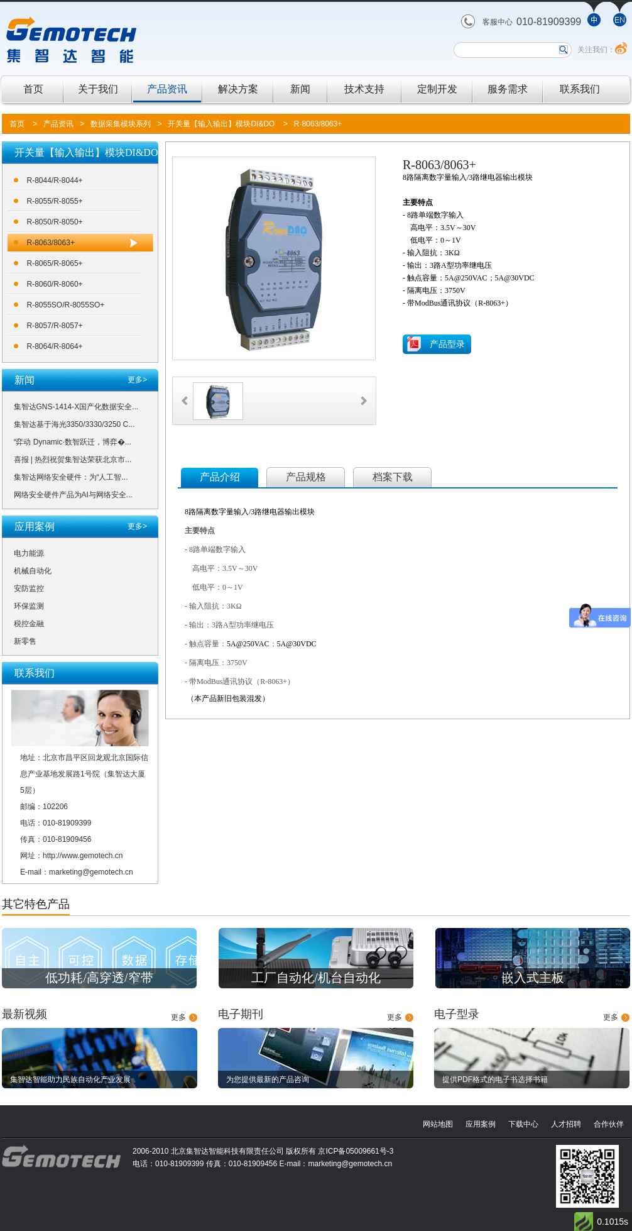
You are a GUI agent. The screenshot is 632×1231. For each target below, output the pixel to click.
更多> (137, 379)
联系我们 (580, 89)
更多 (178, 1017)
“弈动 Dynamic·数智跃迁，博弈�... (72, 442)
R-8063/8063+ (318, 123)
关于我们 (98, 89)
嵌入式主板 (532, 978)
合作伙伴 (609, 1124)
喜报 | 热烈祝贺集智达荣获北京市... (73, 459)
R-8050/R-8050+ (55, 222)
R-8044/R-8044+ (55, 180)
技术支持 (364, 89)
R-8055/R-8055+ (55, 201)
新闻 (300, 89)
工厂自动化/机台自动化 (316, 978)
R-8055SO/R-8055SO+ (66, 305)
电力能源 (29, 553)
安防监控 (29, 588)
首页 (33, 89)
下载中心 (523, 1124)
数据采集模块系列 (120, 123)
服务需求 (508, 89)
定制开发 (437, 89)
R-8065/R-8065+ (55, 263)
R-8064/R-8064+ (55, 346)
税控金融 (29, 623)
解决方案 (238, 89)
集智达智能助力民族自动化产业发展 (70, 1079)
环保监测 (29, 606)
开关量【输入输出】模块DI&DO (221, 123)
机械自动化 (33, 570)
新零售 (25, 641)
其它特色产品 (36, 904)
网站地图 (438, 1124)
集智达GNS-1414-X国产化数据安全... (76, 406)
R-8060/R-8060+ (55, 284)
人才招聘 (566, 1124)
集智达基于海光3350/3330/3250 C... (74, 424)
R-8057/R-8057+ (55, 325)
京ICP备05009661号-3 (355, 1151)
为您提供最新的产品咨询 (267, 1079)
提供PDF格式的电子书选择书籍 (495, 1079)
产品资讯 (167, 89)
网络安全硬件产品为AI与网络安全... (73, 494)
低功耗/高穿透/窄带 (99, 978)
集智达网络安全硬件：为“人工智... (71, 477)
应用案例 (481, 1124)
